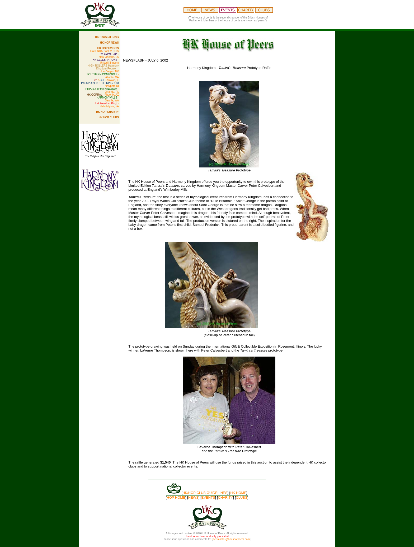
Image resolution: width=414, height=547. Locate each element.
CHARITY (225, 497)
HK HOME (238, 493)
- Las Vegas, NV (103, 68)
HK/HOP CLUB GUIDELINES (204, 493)
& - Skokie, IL (106, 80)
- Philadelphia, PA (107, 105)
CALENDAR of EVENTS (104, 51)
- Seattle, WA (108, 99)
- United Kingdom (106, 61)
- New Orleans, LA (109, 55)
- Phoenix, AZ (103, 94)
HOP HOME (176, 497)
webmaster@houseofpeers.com (231, 539)
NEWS (193, 497)
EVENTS (208, 497)
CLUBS (241, 497)
